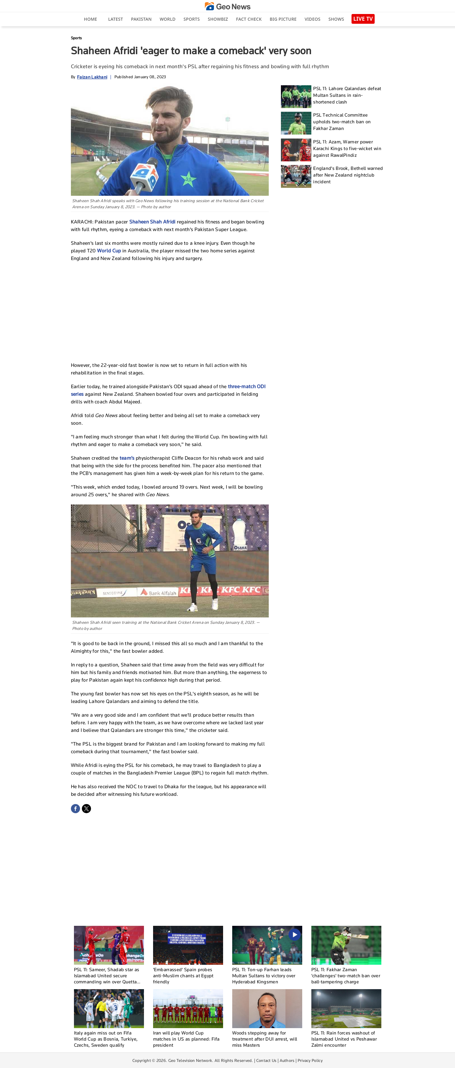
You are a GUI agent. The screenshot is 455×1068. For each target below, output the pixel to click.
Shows (336, 19)
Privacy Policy (310, 1060)
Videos (312, 19)
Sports (192, 19)
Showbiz (218, 19)
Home (90, 19)
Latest (115, 19)
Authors (287, 1060)
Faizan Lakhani (92, 77)
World (168, 19)
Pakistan (141, 19)
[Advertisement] (170, 310)
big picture (283, 19)
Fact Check (249, 19)
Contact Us (266, 1060)
